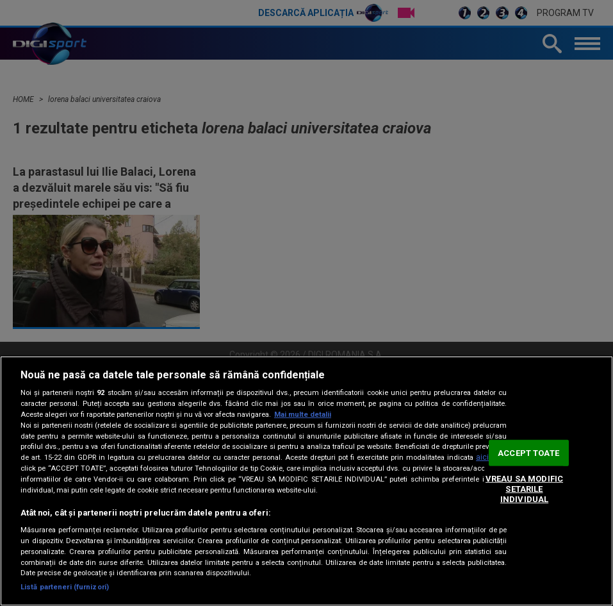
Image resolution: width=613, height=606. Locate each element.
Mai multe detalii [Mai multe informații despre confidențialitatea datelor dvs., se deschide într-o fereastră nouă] (302, 414)
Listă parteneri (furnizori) (64, 587)
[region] (306, 481)
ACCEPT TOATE (528, 453)
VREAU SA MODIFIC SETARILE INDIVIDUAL (524, 488)
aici (482, 457)
